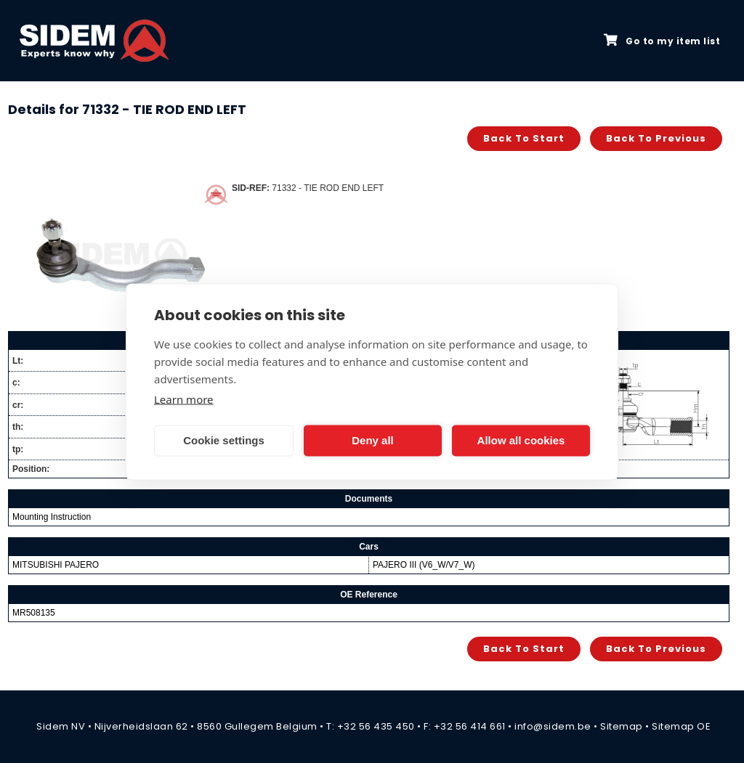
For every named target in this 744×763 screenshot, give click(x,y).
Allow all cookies (521, 440)
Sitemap (621, 726)
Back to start (524, 138)
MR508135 (33, 613)
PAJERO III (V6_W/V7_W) (423, 565)
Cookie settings (223, 440)
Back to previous (656, 138)
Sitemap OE (681, 726)
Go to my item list (662, 40)
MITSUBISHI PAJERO (55, 565)
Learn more (184, 398)
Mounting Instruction (51, 517)
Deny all (373, 440)
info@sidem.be (552, 726)
